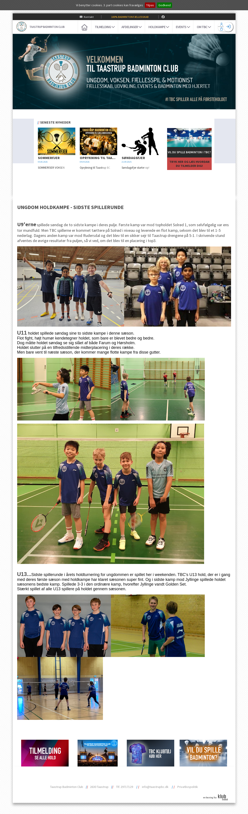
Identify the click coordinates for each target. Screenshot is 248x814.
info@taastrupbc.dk (155, 787)
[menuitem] (84, 26)
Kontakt (89, 17)
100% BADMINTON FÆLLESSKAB (130, 17)
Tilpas (150, 5)
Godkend (164, 5)
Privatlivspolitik (187, 787)
